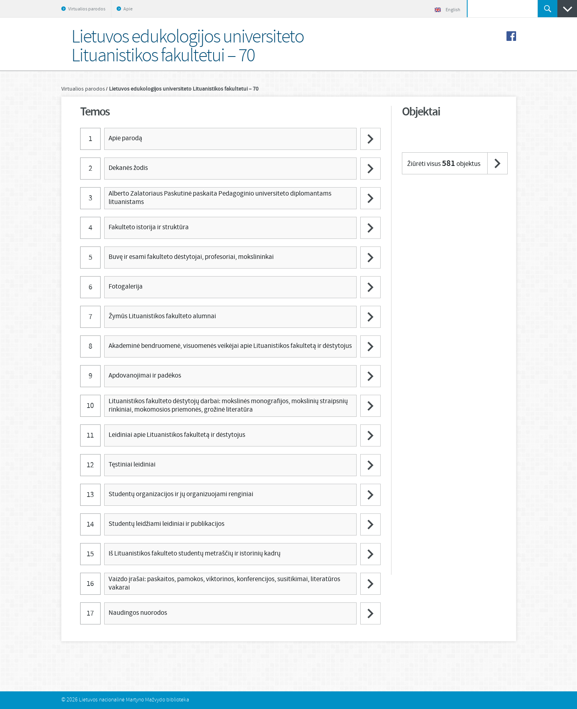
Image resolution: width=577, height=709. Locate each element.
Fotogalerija (126, 286)
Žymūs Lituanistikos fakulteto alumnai (162, 316)
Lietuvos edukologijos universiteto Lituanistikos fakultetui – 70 (183, 89)
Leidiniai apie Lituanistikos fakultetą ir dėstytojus (177, 435)
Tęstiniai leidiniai (132, 464)
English (447, 10)
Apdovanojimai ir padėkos (145, 375)
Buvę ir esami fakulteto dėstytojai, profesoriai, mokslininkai (191, 257)
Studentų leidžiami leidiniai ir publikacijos (166, 524)
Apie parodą (125, 138)
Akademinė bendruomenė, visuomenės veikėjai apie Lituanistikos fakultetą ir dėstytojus (230, 346)
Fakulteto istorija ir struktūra (149, 227)
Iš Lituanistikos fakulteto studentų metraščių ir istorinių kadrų (194, 553)
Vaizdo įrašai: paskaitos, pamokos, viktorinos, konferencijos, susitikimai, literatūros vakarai (224, 583)
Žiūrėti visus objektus (443, 163)
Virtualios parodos (86, 9)
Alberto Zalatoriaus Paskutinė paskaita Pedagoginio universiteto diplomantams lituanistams (220, 197)
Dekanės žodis (128, 168)
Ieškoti (547, 8)
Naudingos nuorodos (138, 613)
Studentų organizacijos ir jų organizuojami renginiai (181, 494)
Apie (128, 9)
